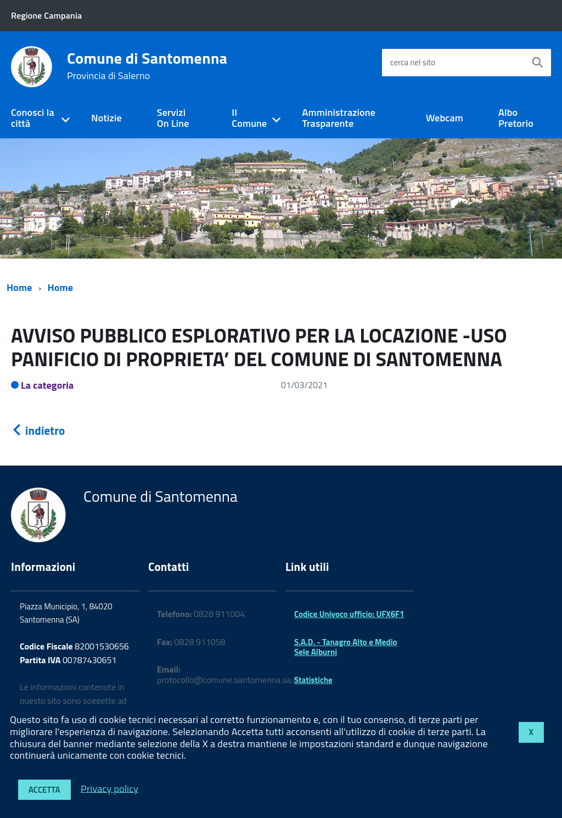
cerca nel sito (412, 62)
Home (19, 287)
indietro (38, 430)
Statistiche (313, 680)
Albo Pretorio (515, 118)
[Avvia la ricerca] (537, 62)
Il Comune (249, 118)
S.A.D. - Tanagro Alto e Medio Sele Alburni (345, 647)
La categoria (47, 385)
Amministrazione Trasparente (338, 118)
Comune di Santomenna (147, 66)
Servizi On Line (173, 118)
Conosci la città (32, 118)
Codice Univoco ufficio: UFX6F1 (349, 614)
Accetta (44, 789)
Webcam (444, 117)
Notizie (106, 117)
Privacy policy (109, 788)
